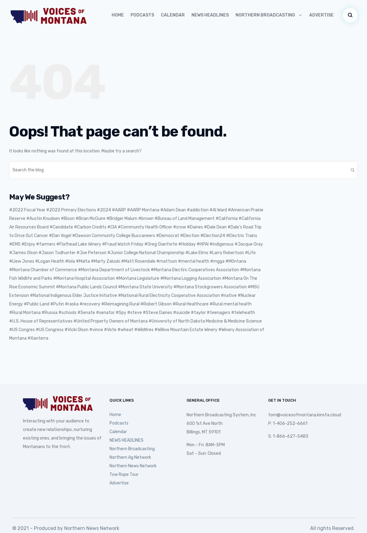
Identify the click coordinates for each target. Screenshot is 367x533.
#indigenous (221, 244)
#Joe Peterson (91, 252)
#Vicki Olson (76, 329)
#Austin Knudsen (43, 218)
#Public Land (36, 304)
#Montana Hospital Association (84, 278)
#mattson (166, 261)
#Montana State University (145, 287)
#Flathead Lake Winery (78, 244)
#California (227, 218)
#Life (250, 252)
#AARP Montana (143, 210)
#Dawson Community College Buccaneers (113, 235)
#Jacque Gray (249, 244)
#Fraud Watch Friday (122, 244)
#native (229, 295)
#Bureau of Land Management (184, 218)
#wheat (125, 329)
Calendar (173, 15)
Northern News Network (133, 466)
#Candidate (61, 227)
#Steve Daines (157, 312)
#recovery (90, 304)
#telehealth (243, 312)
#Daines (195, 227)
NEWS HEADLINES (210, 15)
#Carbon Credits (90, 227)
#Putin (57, 304)
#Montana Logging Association (190, 278)
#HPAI (203, 244)
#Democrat (167, 235)
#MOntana (235, 261)
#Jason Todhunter (57, 252)
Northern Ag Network (130, 457)
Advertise (321, 15)
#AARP (119, 210)
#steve (134, 312)
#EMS (14, 244)
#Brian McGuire (91, 218)
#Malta (83, 261)
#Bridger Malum (121, 218)
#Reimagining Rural (120, 304)
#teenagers (218, 312)
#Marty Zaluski (105, 261)
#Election (189, 235)
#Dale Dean (215, 227)
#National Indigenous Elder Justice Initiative (73, 295)
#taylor (198, 312)
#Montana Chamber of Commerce (43, 269)
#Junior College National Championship (145, 252)
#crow (179, 227)
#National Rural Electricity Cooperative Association (169, 295)
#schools (67, 312)
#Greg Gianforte (160, 244)
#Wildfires (144, 329)
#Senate (86, 312)
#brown (146, 218)
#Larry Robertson (226, 252)
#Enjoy (28, 244)
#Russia (49, 312)
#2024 (104, 210)
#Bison (68, 218)
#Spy (121, 312)
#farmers (45, 244)
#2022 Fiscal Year (27, 210)
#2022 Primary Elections (71, 210)
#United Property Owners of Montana (110, 321)
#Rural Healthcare (190, 304)
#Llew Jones (21, 261)
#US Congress (50, 329)
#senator (105, 312)
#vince (96, 329)
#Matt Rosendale (138, 261)
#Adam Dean (173, 210)
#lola (70, 261)
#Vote (110, 329)
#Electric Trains (241, 235)
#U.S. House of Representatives (40, 321)
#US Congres (22, 329)
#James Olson (23, 252)
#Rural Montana (25, 312)
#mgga (217, 261)
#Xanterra (38, 338)
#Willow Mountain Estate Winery (185, 329)
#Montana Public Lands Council (86, 287)
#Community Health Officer (145, 227)
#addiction (198, 210)
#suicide (181, 312)
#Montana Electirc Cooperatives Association (195, 269)
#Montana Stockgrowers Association (210, 287)
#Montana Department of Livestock (114, 269)
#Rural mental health (230, 304)
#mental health (193, 261)
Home (118, 15)
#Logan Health (49, 261)
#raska (72, 304)
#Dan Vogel (60, 235)
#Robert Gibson (156, 304)
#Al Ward (218, 210)
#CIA (112, 227)
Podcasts (142, 15)
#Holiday (187, 244)
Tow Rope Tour (124, 474)
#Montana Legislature (137, 278)
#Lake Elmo (196, 252)
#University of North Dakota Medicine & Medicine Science (205, 321)
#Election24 (212, 235)
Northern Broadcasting (268, 15)
